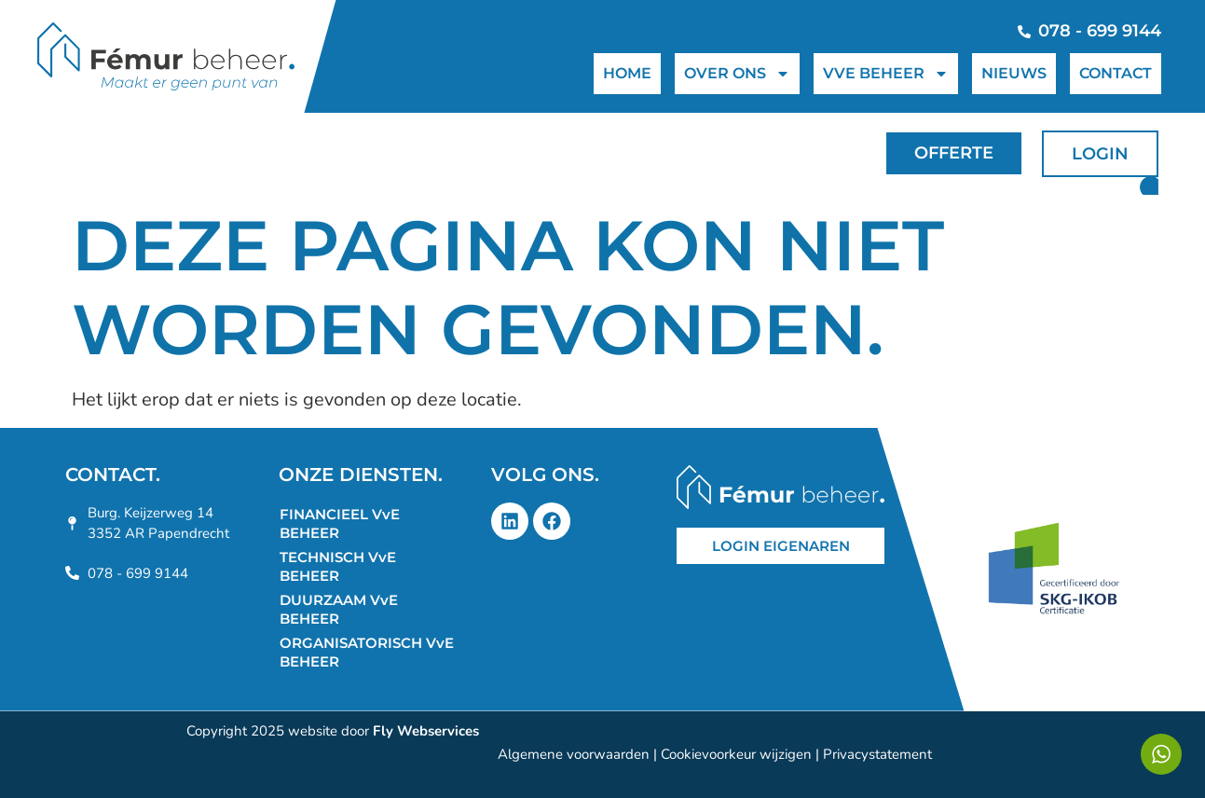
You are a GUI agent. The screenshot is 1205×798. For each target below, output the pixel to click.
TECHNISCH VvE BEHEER (338, 566)
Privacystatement (877, 754)
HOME (627, 73)
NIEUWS (1014, 73)
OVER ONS (737, 73)
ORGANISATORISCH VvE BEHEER (367, 652)
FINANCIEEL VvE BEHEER (340, 523)
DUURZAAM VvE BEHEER (339, 609)
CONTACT (1115, 73)
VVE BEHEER (886, 73)
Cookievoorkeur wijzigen (736, 754)
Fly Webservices (426, 731)
